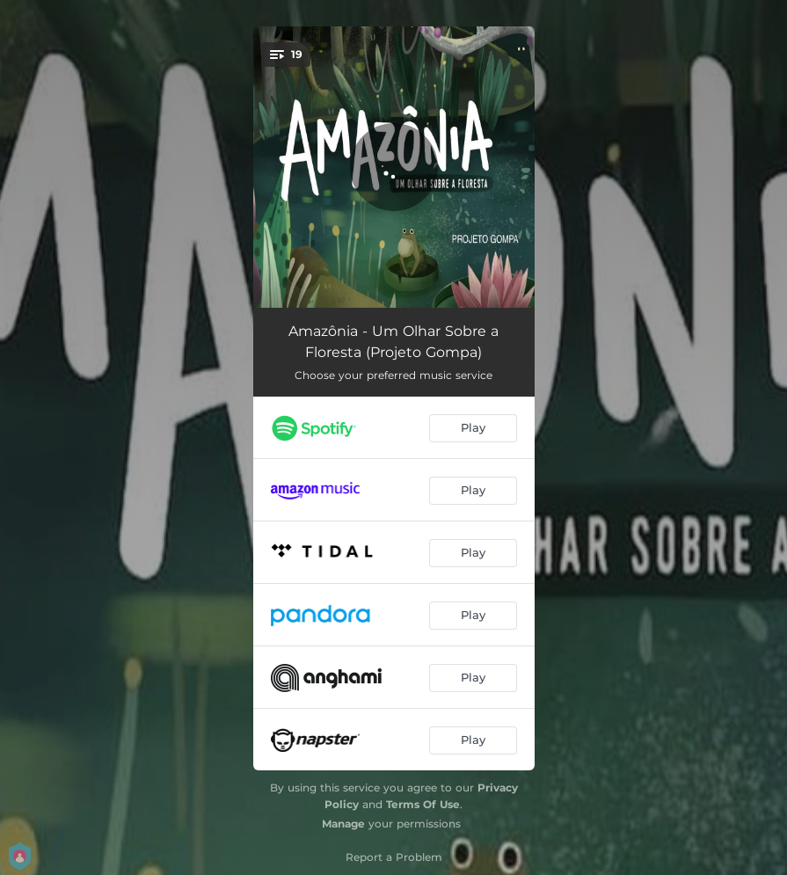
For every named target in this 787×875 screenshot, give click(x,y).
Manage (343, 823)
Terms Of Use (423, 804)
